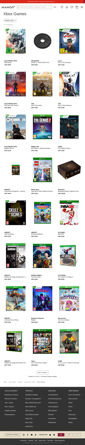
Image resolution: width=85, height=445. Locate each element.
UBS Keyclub (29, 410)
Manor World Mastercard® (33, 402)
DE (56, 7)
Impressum (23, 440)
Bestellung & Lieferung (11, 394)
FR (69, 434)
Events (70, 406)
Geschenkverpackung (54, 398)
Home (5, 382)
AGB (35, 440)
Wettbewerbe (52, 422)
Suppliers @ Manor (10, 410)
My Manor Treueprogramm (33, 398)
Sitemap (30, 440)
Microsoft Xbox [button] (30, 382)
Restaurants (72, 414)
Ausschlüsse (52, 418)
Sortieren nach (10, 20)
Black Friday (29, 422)
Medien (70, 422)
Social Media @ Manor (32, 414)
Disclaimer (50, 440)
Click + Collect (9, 402)
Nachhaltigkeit (72, 418)
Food (69, 410)
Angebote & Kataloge (31, 394)
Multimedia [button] (12, 382)
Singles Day (28, 418)
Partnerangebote (53, 406)
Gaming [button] (20, 382)
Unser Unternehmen (74, 394)
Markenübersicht (60, 440)
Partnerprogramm (10, 414)
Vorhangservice (52, 402)
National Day (29, 426)
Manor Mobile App (30, 406)
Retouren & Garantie (11, 398)
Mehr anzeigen (42, 372)
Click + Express (9, 406)
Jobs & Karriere (73, 398)
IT (77, 434)
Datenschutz (42, 440)
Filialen (70, 402)
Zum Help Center (12, 434)
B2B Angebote (52, 410)
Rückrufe (51, 414)
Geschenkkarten (53, 394)
